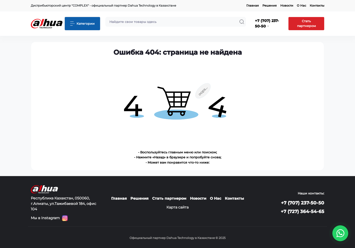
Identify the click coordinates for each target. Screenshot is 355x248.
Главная (252, 5)
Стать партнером (306, 23)
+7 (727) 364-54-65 (302, 211)
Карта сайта (177, 207)
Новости (286, 5)
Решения (269, 5)
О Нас (301, 5)
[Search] (242, 22)
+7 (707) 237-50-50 (302, 203)
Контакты (317, 5)
